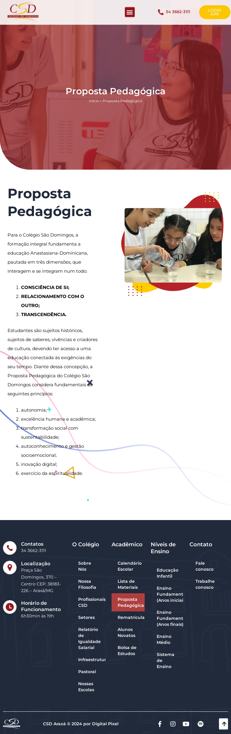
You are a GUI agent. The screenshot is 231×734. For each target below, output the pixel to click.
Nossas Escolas (86, 686)
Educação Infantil (167, 573)
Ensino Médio (164, 639)
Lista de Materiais (128, 584)
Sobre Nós (84, 566)
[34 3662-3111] (161, 9)
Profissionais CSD (92, 602)
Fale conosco (205, 566)
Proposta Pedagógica (131, 602)
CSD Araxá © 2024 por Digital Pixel (81, 723)
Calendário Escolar (130, 566)
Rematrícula (131, 617)
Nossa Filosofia (87, 584)
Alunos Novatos (126, 632)
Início (94, 106)
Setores (86, 617)
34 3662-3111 (178, 9)
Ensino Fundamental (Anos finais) (170, 618)
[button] (130, 9)
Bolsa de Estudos (127, 650)
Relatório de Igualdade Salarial (89, 638)
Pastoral (87, 671)
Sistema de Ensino (165, 660)
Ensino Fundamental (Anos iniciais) (170, 594)
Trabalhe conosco (205, 584)
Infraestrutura (92, 659)
